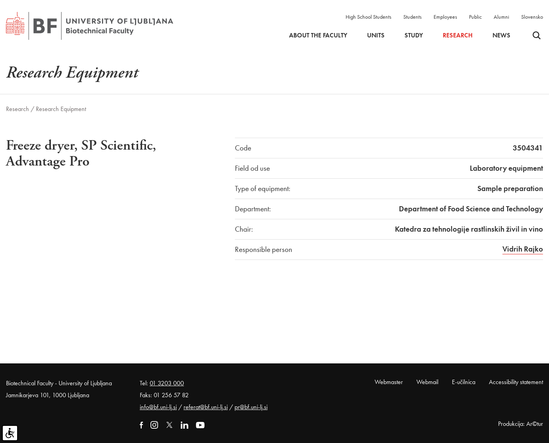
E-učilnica (463, 382)
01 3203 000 (167, 383)
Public (475, 16)
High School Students (368, 16)
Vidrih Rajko (522, 249)
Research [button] (458, 35)
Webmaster (389, 382)
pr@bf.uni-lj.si (251, 407)
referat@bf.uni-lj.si (206, 407)
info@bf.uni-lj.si (158, 407)
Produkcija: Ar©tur (520, 424)
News (501, 35)
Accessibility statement (516, 382)
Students (412, 16)
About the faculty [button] (318, 35)
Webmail (427, 382)
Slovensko (532, 16)
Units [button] (376, 35)
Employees (445, 16)
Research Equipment (61, 109)
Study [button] (413, 35)
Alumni (501, 16)
